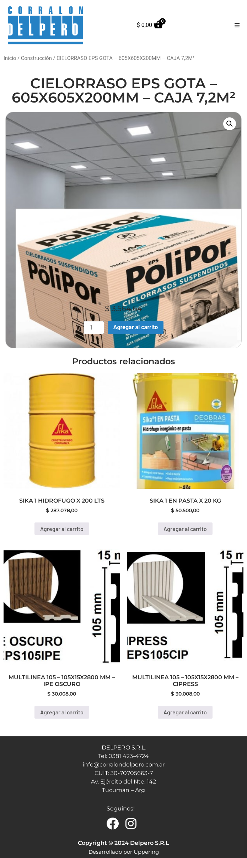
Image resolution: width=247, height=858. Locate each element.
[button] (237, 25)
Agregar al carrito (135, 327)
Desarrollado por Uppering (123, 851)
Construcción (36, 58)
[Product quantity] (94, 327)
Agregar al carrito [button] (62, 528)
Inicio (10, 58)
